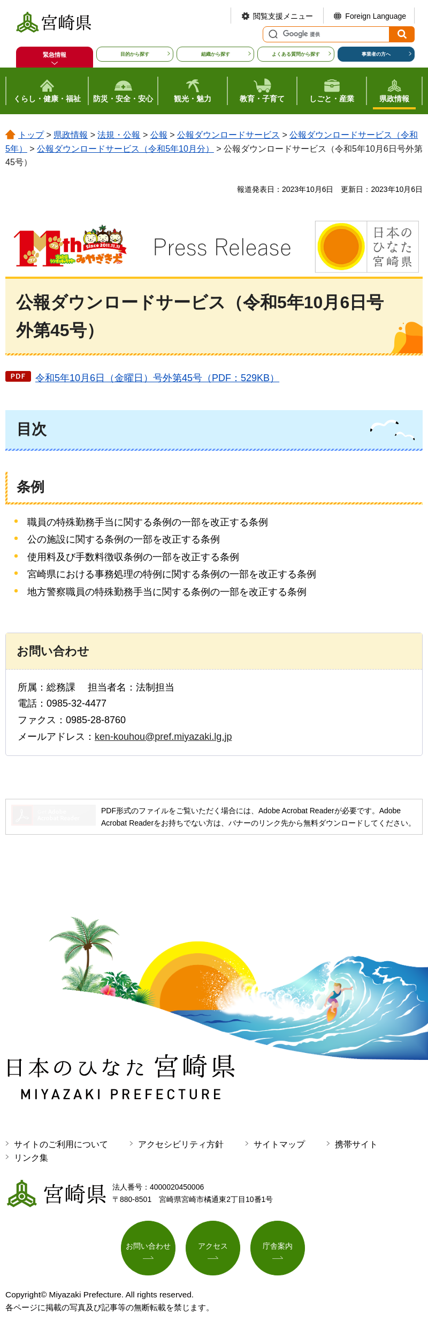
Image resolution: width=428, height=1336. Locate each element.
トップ (31, 134)
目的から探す (134, 54)
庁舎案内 (278, 1246)
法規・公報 (118, 134)
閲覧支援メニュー (283, 16)
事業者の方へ (376, 54)
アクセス (213, 1246)
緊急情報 (54, 54)
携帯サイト (356, 1144)
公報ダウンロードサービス (228, 134)
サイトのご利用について (61, 1144)
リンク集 (31, 1157)
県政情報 (71, 134)
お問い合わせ (148, 1246)
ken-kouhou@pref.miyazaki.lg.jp (163, 736)
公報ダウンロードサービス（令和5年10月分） (125, 148)
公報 (158, 134)
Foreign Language (375, 16)
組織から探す (215, 54)
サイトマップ (279, 1144)
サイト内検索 (272, 34)
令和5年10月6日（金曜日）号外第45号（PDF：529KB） (157, 378)
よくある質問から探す (296, 54)
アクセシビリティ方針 (181, 1144)
